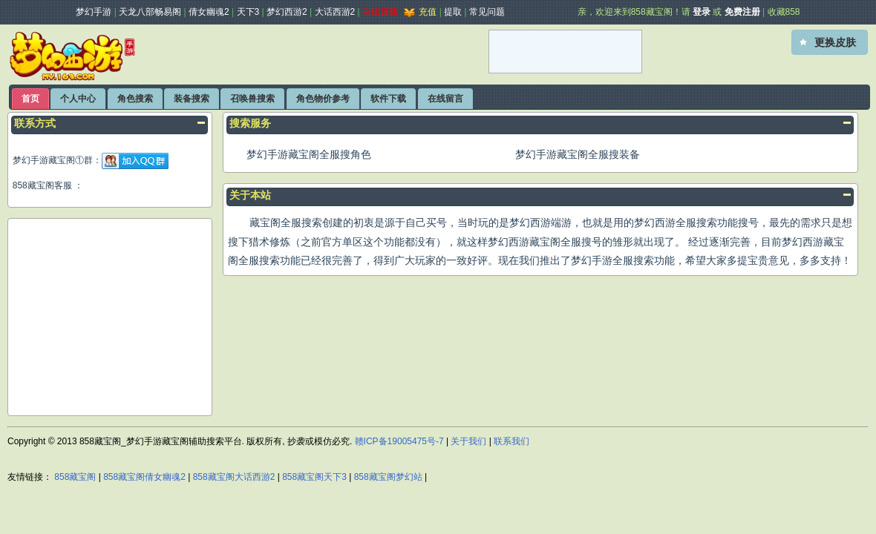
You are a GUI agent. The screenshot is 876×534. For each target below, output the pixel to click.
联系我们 (511, 441)
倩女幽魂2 (209, 12)
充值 (418, 12)
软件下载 (388, 98)
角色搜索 (135, 98)
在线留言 (445, 98)
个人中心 (78, 98)
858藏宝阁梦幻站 (388, 477)
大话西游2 (335, 12)
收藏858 (784, 12)
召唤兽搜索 (252, 98)
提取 (453, 12)
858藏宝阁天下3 (314, 477)
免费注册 (742, 12)
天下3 (248, 12)
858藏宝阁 (75, 477)
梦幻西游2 (287, 12)
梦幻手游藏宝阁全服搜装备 (577, 154)
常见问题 (487, 12)
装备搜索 (191, 98)
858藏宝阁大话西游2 (234, 477)
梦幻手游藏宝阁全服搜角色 (308, 154)
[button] (829, 42)
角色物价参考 (323, 98)
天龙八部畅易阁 (150, 12)
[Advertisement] (311, 52)
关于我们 (468, 441)
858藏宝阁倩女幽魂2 (144, 477)
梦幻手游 (93, 12)
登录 (701, 12)
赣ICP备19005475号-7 (399, 441)
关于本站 (250, 195)
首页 (30, 98)
